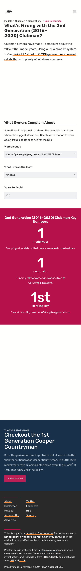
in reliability (40, 299)
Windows (10, 174)
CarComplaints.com (40, 282)
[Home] (8, 11)
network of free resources (39, 533)
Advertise (10, 520)
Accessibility (11, 515)
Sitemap (31, 515)
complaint (40, 264)
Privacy (8, 510)
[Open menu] (74, 12)
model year (40, 234)
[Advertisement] (40, 89)
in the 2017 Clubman (33, 154)
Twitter (30, 501)
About (8, 501)
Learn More (15, 478)
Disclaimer (10, 506)
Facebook (32, 506)
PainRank (57, 49)
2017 (7, 195)
